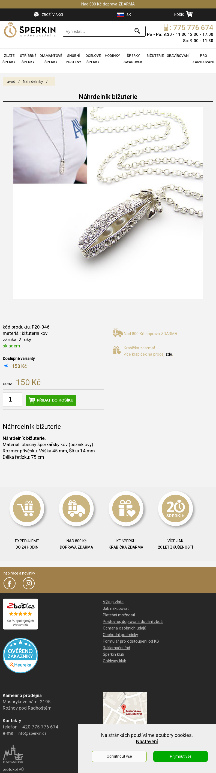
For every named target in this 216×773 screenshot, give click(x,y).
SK (124, 15)
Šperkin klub (113, 654)
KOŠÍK (183, 14)
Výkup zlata (113, 601)
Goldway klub (114, 660)
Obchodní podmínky (120, 634)
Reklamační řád (116, 647)
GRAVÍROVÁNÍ (178, 56)
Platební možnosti (119, 615)
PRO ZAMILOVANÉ (203, 59)
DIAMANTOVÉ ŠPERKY (51, 59)
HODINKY (112, 56)
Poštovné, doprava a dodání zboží (133, 621)
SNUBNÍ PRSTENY (73, 59)
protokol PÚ (13, 769)
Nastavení (147, 741)
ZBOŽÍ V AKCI (48, 14)
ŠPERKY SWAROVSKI (133, 59)
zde (169, 354)
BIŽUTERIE (155, 56)
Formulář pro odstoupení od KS (131, 641)
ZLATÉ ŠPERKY (9, 59)
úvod (11, 81)
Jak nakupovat (116, 608)
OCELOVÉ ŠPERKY (93, 59)
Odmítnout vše (119, 756)
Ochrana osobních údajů (124, 628)
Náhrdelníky (33, 81)
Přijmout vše (180, 756)
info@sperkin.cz (32, 733)
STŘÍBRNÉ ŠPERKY (28, 59)
